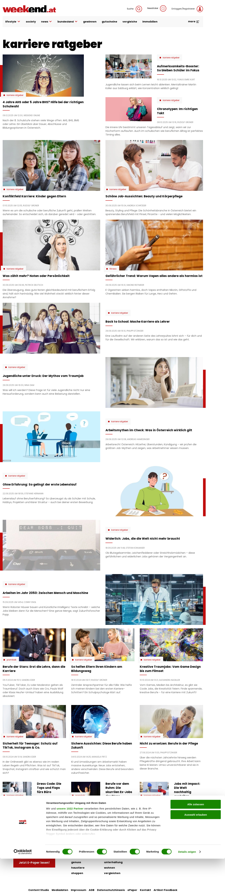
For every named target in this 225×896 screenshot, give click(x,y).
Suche (134, 9)
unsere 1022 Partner (70, 845)
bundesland (67, 22)
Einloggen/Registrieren (187, 9)
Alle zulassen (195, 841)
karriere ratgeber (15, 95)
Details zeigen (187, 889)
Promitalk (11, 659)
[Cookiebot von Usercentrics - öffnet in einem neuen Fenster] (22, 889)
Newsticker (156, 8)
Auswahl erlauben (195, 851)
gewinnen (90, 21)
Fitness (113, 268)
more (194, 21)
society (31, 21)
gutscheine (109, 21)
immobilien (150, 21)
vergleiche (130, 21)
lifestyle (13, 22)
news (46, 22)
